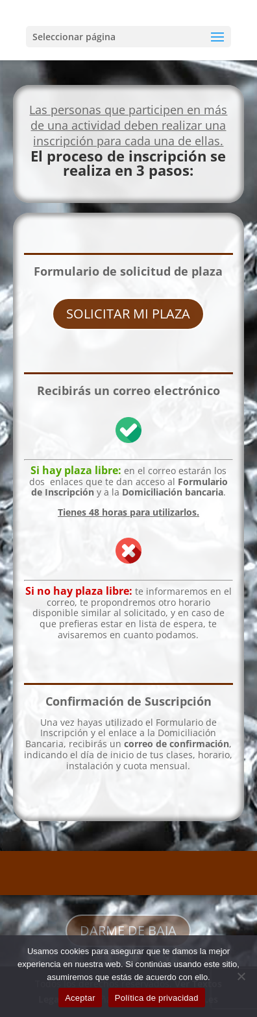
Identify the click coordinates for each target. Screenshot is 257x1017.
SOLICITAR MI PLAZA (128, 313)
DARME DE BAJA (128, 930)
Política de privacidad (157, 998)
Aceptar (80, 998)
